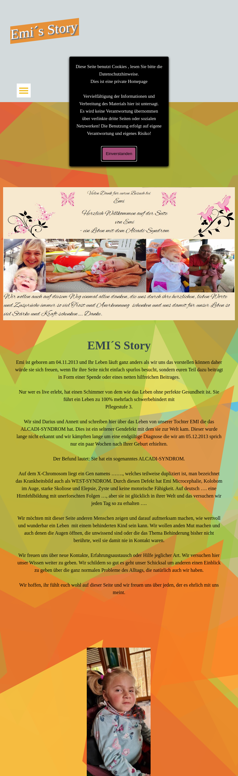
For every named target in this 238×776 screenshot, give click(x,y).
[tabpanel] (119, 481)
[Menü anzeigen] (24, 90)
